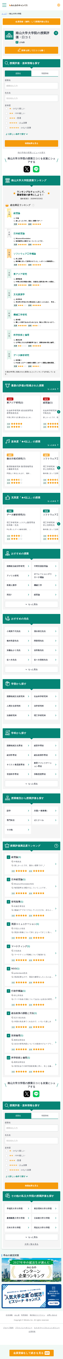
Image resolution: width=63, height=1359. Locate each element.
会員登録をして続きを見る (31, 1353)
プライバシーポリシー (23, 1328)
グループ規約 (8, 1328)
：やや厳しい (15, 113)
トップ (4, 14)
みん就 (17, 1315)
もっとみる (51, 389)
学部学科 (44, 73)
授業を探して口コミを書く (33, 50)
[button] (58, 412)
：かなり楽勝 (18, 128)
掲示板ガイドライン (37, 1315)
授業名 (18, 73)
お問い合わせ (52, 1315)
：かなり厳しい (15, 108)
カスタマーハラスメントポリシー (47, 1328)
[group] (22, 413)
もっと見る (33, 604)
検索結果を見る (31, 143)
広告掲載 (9, 1315)
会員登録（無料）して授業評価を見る (32, 22)
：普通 (13, 118)
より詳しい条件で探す (15, 134)
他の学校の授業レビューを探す (31, 152)
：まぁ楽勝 (16, 123)
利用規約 (24, 1315)
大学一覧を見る (31, 1244)
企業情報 (32, 1331)
